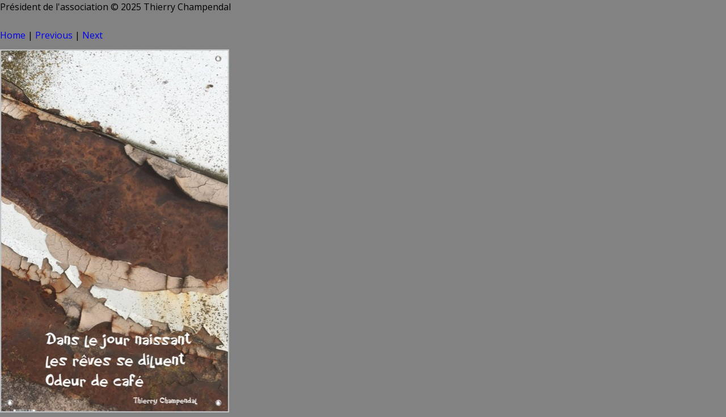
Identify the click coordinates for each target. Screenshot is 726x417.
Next (92, 35)
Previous (54, 35)
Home (13, 35)
